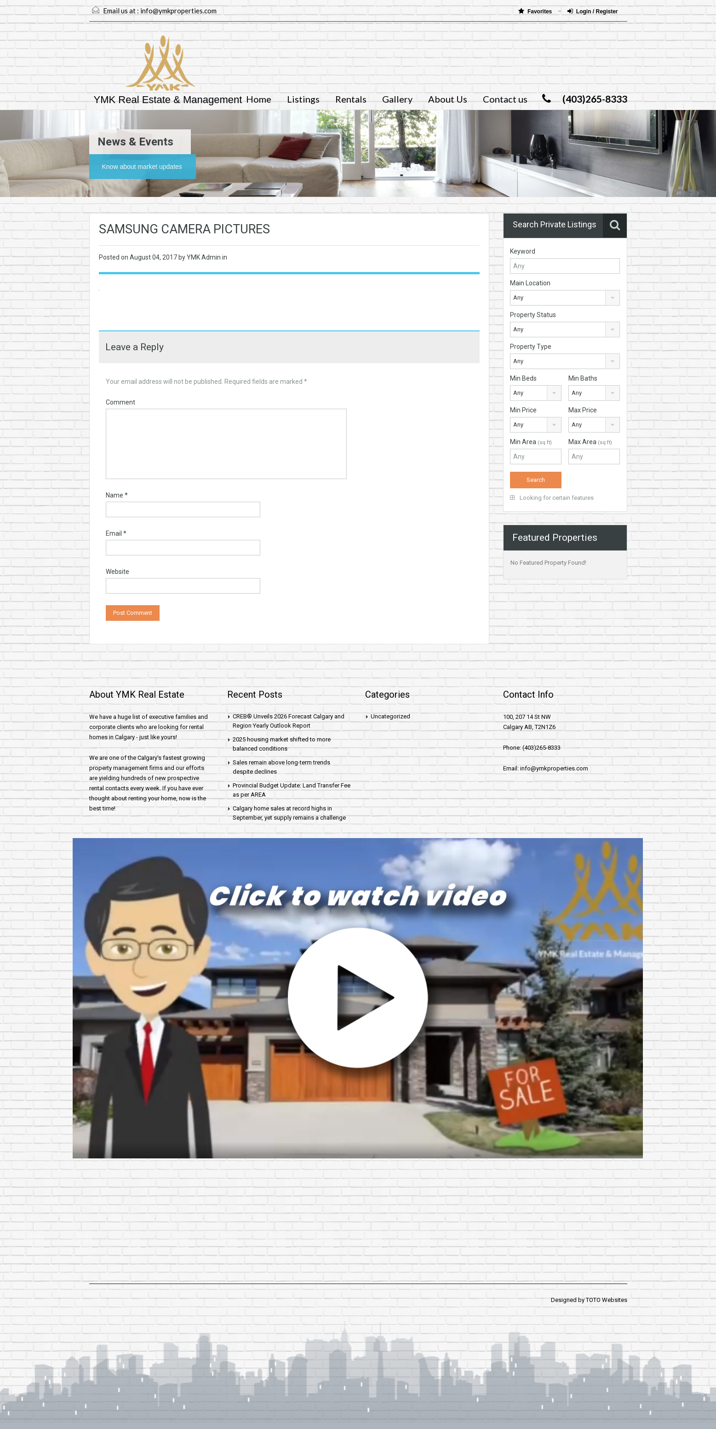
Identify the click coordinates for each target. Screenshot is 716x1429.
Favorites (536, 11)
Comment (120, 402)
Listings (303, 98)
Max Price (582, 410)
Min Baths (582, 378)
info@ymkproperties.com (178, 10)
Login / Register (592, 11)
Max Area (590, 441)
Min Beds (523, 378)
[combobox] (565, 298)
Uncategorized (390, 716)
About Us (447, 98)
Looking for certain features (552, 497)
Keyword (522, 251)
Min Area (531, 441)
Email (116, 533)
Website (117, 571)
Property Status (533, 314)
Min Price (523, 410)
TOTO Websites (606, 1299)
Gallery (397, 98)
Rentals (351, 98)
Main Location (530, 283)
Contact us (505, 98)
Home (258, 98)
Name (117, 495)
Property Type (530, 346)
